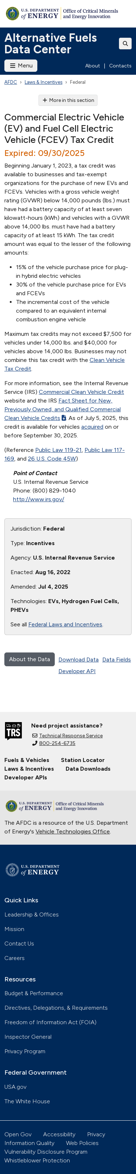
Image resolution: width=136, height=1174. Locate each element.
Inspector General (27, 1036)
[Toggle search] (125, 43)
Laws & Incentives (43, 82)
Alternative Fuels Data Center (50, 43)
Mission (14, 929)
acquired (92, 426)
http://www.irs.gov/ (38, 499)
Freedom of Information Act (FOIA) (50, 1022)
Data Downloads (88, 768)
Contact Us (19, 943)
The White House (27, 1101)
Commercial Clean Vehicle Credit (81, 391)
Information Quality (29, 1143)
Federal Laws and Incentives (65, 624)
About (92, 66)
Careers (14, 958)
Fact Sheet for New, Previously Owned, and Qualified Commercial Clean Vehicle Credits (62, 409)
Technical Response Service (67, 736)
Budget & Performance (33, 993)
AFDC (10, 82)
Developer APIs (25, 777)
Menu (21, 65)
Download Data (78, 659)
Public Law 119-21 (58, 449)
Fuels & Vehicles (26, 760)
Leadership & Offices (31, 914)
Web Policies (82, 1143)
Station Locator (83, 760)
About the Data (29, 659)
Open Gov (18, 1134)
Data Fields (116, 659)
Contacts (120, 66)
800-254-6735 (53, 743)
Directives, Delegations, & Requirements (56, 1007)
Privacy (96, 1134)
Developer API (77, 671)
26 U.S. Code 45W (52, 458)
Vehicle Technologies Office (73, 831)
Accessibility (59, 1134)
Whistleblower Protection (37, 1160)
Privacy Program (24, 1051)
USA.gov (15, 1086)
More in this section (68, 100)
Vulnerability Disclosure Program (45, 1151)
